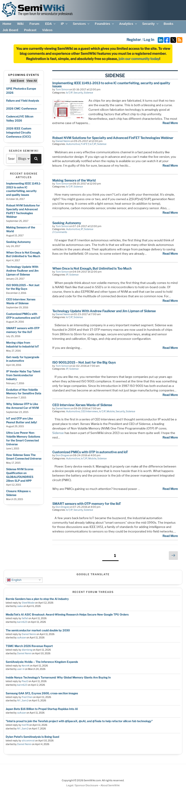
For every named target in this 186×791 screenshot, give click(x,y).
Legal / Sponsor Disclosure (82, 785)
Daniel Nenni (63, 141)
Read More (170, 123)
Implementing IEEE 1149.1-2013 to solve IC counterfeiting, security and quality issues (23, 189)
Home (6, 24)
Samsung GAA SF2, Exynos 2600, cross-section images (42, 693)
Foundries (104, 24)
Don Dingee (62, 455)
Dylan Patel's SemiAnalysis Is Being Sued (32, 736)
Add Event (17, 80)
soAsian (21, 637)
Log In (148, 40)
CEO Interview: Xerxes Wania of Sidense (20, 301)
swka (20, 606)
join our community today (139, 59)
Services (81, 24)
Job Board (10, 30)
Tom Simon (62, 89)
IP (64, 24)
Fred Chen (27, 697)
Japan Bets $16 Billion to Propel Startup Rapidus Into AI (42, 709)
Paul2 (25, 681)
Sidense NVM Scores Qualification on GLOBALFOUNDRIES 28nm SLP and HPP (19, 474)
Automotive (73, 144)
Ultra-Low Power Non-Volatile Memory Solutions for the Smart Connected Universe (23, 438)
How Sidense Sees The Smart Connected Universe (23, 456)
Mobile (111, 411)
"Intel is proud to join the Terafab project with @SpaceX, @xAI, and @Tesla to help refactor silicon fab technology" (79, 721)
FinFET (85, 144)
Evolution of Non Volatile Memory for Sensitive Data (23, 391)
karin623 (22, 622)
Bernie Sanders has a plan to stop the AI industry (37, 599)
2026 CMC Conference (21, 108)
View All (31, 80)
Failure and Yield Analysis (22, 100)
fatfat (25, 618)
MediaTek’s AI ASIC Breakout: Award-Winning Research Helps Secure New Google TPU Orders (67, 614)
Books (168, 24)
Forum (34, 24)
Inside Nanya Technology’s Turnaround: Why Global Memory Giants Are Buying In (58, 677)
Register (133, 40)
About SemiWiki (110, 785)
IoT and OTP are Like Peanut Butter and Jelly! (21, 420)
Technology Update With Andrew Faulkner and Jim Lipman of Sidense (22, 270)
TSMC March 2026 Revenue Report (29, 646)
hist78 (25, 725)
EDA (50, 24)
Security (150, 24)
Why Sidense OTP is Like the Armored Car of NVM (22, 406)
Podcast (30, 30)
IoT (67, 92)
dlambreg (27, 649)
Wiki (20, 24)
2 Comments (59, 232)
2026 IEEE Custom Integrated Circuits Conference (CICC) (18, 132)
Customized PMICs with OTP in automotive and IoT (23, 315)
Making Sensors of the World (73, 180)
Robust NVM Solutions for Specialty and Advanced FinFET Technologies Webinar (23, 211)
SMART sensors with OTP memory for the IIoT (22, 330)
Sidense (88, 92)
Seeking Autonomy (18, 242)
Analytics (128, 24)
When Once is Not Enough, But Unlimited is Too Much (23, 254)
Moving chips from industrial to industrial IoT (22, 344)
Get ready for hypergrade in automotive (22, 359)
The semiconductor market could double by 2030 (38, 630)
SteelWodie (28, 602)
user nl (20, 669)
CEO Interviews (89, 411)
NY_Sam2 (22, 700)
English (14, 580)
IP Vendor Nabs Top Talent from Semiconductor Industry (23, 375)
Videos (47, 30)
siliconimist (28, 740)
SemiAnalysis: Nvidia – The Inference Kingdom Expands (42, 662)
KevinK (25, 665)
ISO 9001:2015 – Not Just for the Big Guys (22, 287)
